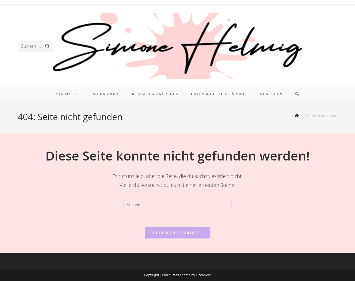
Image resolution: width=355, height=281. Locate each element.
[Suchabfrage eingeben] (177, 204)
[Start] (297, 115)
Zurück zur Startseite (177, 232)
